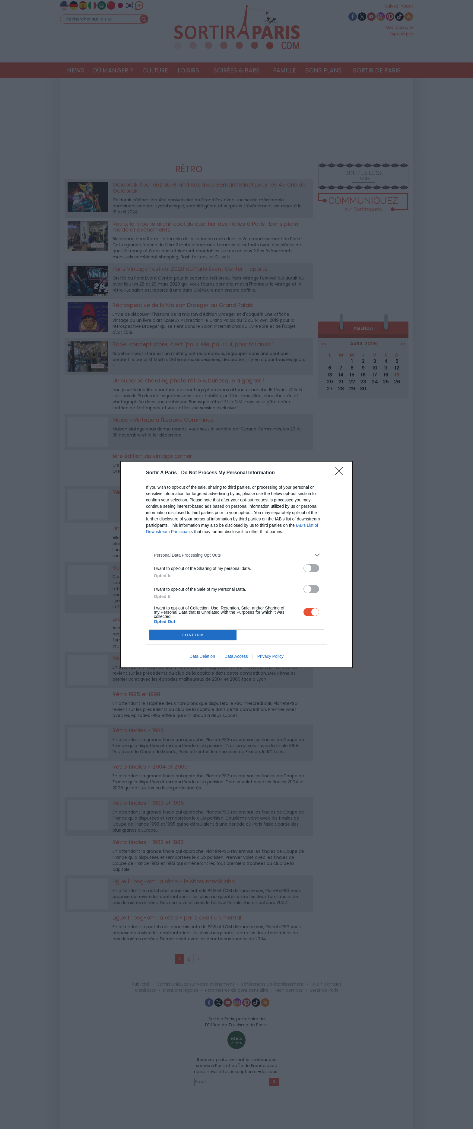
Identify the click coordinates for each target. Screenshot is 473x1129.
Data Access (236, 656)
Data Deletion (202, 656)
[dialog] (236, 564)
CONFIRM (193, 635)
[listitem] (236, 555)
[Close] (341, 473)
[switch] (311, 568)
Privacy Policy (270, 656)
